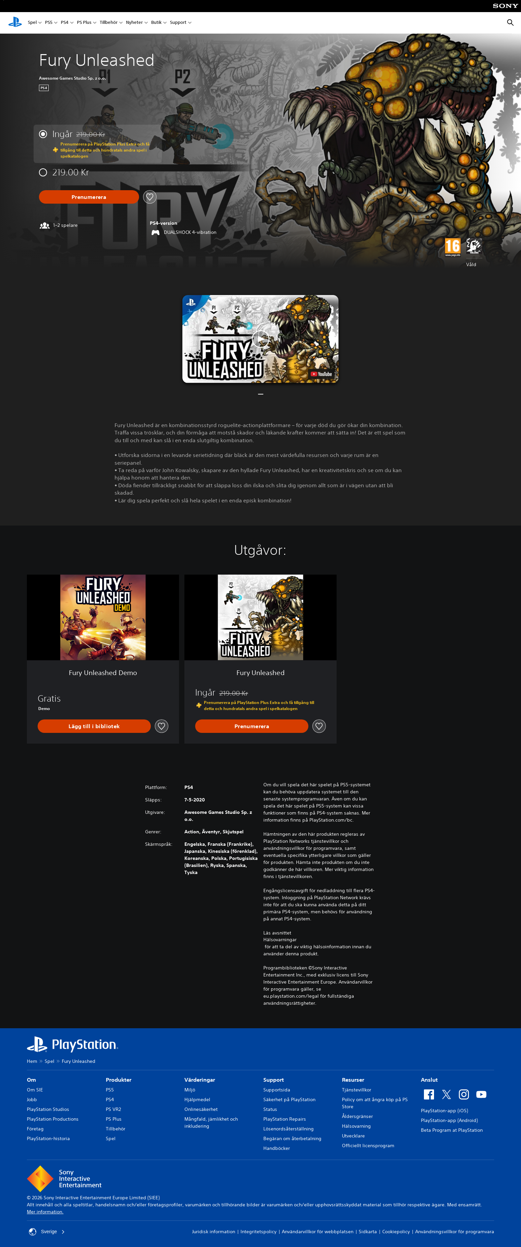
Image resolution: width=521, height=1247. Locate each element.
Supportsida (276, 1090)
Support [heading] (273, 1079)
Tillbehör (109, 23)
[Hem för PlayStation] (15, 23)
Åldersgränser (357, 1116)
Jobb (32, 1099)
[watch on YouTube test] (321, 374)
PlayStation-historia (48, 1138)
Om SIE (35, 1090)
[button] (260, 339)
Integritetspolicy (258, 1232)
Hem (32, 1061)
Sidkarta (368, 1232)
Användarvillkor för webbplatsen (317, 1232)
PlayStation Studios (48, 1109)
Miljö (189, 1090)
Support (178, 23)
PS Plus (84, 23)
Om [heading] (31, 1079)
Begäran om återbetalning (292, 1138)
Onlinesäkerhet (201, 1109)
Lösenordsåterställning (288, 1129)
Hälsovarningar (280, 940)
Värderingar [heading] (199, 1079)
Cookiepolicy (396, 1232)
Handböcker (276, 1148)
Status (270, 1109)
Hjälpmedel (197, 1099)
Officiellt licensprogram (368, 1145)
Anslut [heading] (429, 1079)
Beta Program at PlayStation (452, 1130)
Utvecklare (353, 1136)
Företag (35, 1129)
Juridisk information (213, 1232)
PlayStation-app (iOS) (444, 1111)
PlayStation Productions (53, 1119)
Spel (32, 23)
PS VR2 (113, 1109)
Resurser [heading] (353, 1079)
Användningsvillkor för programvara (454, 1232)
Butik (156, 23)
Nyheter (134, 23)
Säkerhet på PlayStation (289, 1099)
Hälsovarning (356, 1126)
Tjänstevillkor (356, 1090)
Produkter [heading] (118, 1079)
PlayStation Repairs (284, 1119)
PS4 (65, 23)
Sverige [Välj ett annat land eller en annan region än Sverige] (47, 1232)
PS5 (48, 23)
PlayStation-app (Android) (449, 1120)
